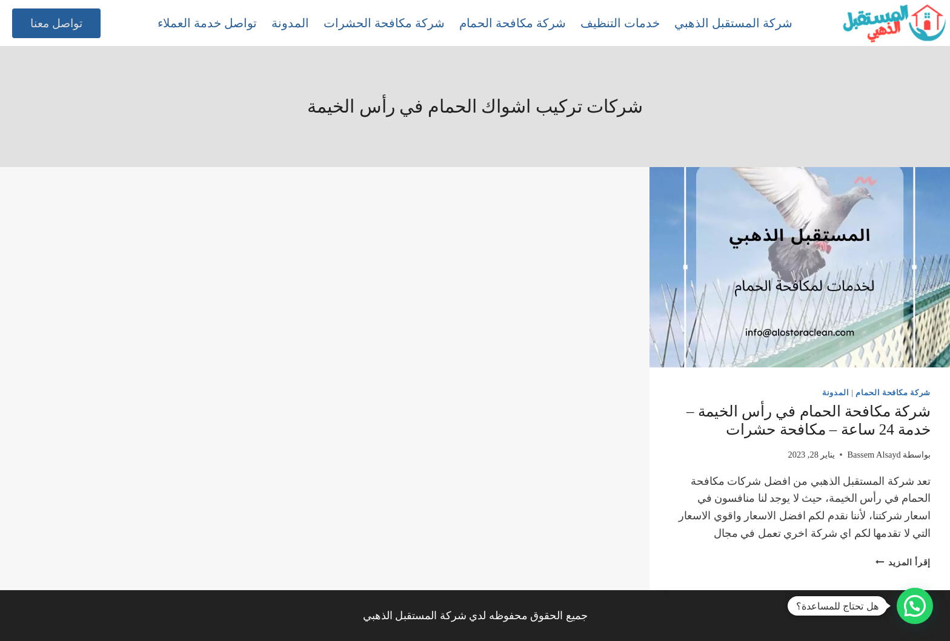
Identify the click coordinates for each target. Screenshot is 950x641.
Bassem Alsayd (873, 454)
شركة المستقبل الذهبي (733, 23)
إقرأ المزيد (903, 562)
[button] (915, 606)
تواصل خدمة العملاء (207, 23)
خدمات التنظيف (620, 23)
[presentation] (799, 267)
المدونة (290, 23)
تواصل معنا (56, 23)
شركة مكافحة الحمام (512, 23)
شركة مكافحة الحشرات (384, 23)
